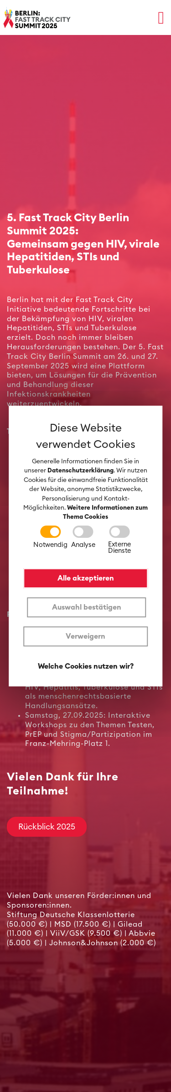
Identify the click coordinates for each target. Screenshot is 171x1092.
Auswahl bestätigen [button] (86, 607)
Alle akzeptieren (85, 578)
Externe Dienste (119, 547)
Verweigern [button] (85, 636)
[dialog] (86, 546)
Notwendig (50, 544)
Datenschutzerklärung (80, 471)
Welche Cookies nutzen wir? (86, 666)
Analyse (83, 544)
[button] (161, 17)
